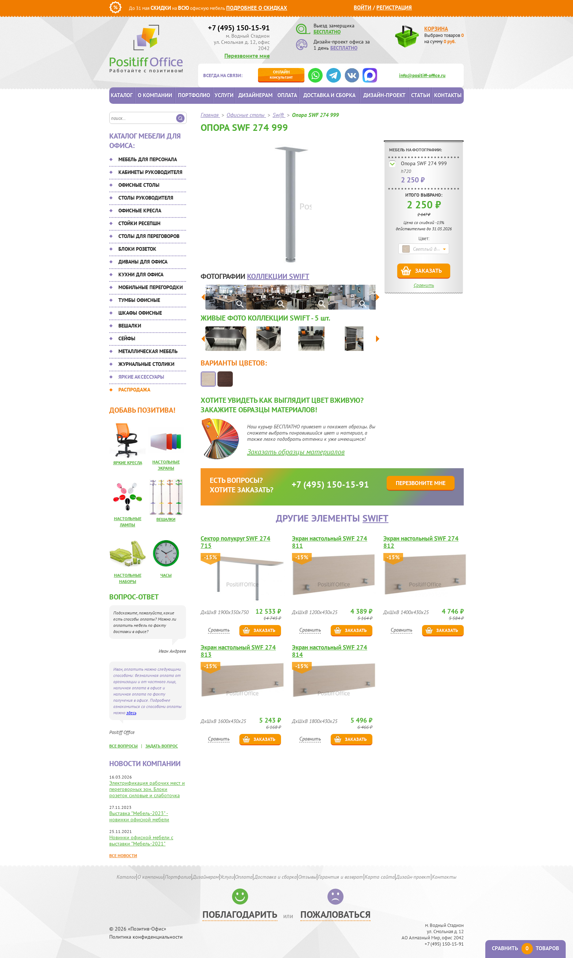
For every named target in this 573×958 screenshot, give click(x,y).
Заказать (428, 270)
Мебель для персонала (147, 159)
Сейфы (126, 338)
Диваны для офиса (142, 261)
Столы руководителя (145, 197)
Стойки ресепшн (139, 223)
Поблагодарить (239, 914)
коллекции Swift (278, 276)
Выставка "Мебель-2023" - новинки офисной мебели (139, 816)
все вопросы (123, 746)
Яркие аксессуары (141, 377)
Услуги (224, 95)
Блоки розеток (137, 249)
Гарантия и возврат (340, 877)
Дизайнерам (255, 95)
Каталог (122, 95)
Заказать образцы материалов (296, 452)
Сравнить (424, 285)
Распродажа (134, 389)
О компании (155, 95)
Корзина (436, 28)
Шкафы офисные (140, 313)
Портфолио (194, 95)
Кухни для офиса (140, 274)
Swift (375, 518)
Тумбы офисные (139, 300)
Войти (362, 7)
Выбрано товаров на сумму (444, 38)
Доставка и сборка (329, 95)
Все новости (123, 855)
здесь (131, 712)
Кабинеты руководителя (150, 172)
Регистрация (394, 7)
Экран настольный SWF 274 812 (421, 542)
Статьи (420, 95)
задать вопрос (161, 746)
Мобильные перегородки (150, 287)
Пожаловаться (335, 914)
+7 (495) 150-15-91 (239, 28)
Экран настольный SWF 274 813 (238, 651)
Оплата (287, 95)
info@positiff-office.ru (422, 75)
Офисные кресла (139, 210)
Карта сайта (380, 877)
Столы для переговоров (148, 236)
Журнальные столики (146, 364)
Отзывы (307, 877)
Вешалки (129, 325)
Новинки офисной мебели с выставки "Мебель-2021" (141, 840)
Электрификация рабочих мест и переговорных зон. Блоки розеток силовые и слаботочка (147, 789)
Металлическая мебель (148, 351)
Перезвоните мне (247, 55)
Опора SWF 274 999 (424, 163)
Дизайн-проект (384, 95)
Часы (166, 575)
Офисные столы (138, 185)
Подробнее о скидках (256, 7)
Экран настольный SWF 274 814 (329, 651)
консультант (281, 74)
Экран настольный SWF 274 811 (329, 542)
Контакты (448, 95)
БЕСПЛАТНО (327, 32)
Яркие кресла (127, 462)
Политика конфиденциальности (146, 937)
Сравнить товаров (525, 948)
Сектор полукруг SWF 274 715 (235, 542)
